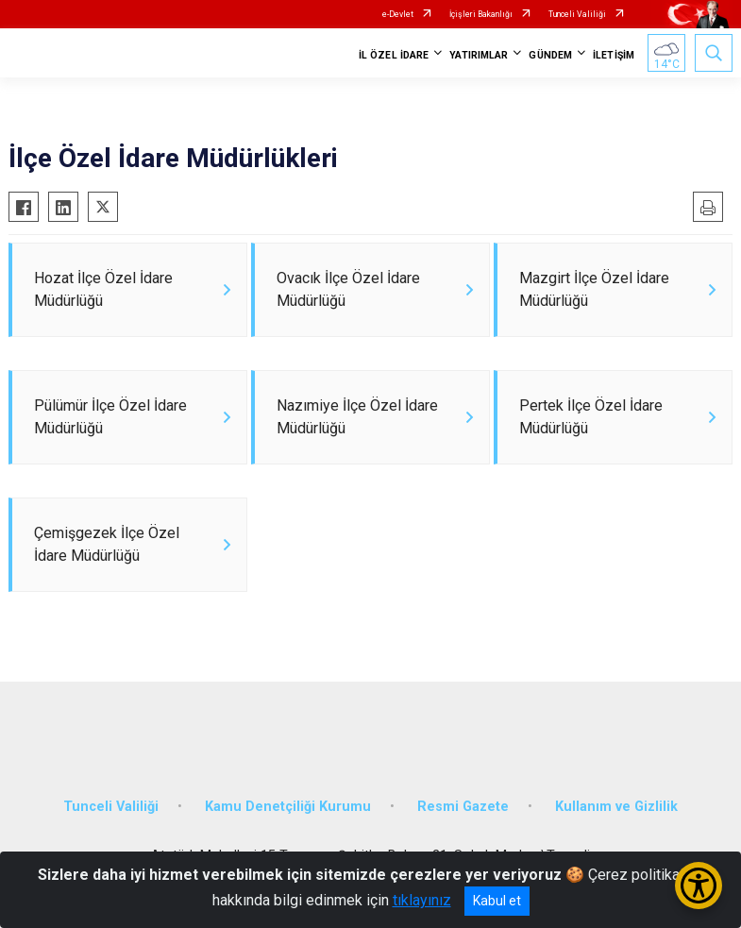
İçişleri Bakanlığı (481, 14)
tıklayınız (422, 900)
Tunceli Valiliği (577, 14)
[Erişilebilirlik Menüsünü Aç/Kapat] (698, 885)
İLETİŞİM (613, 55)
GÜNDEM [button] (550, 55)
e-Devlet (397, 14)
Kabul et (497, 900)
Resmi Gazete (463, 807)
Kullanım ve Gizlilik (616, 807)
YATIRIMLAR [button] (478, 55)
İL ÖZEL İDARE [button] (394, 55)
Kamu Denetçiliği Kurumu (288, 807)
